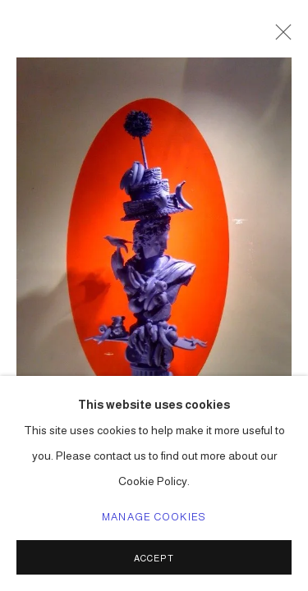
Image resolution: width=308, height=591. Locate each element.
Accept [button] (154, 558)
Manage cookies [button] (154, 517)
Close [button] (279, 37)
